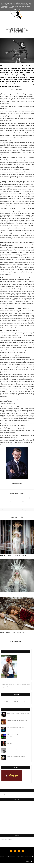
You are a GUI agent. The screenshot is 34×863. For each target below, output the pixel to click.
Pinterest (26, 498)
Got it (20, 9)
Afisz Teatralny (3, 794)
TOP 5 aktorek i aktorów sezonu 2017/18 (16, 727)
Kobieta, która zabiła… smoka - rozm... (13, 632)
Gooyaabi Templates (26, 856)
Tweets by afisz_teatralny (6, 839)
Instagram (16, 700)
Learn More (15, 9)
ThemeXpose (13, 856)
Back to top (30, 861)
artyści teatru (17, 501)
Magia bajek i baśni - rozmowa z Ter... (13, 594)
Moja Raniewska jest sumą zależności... (13, 555)
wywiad (22, 501)
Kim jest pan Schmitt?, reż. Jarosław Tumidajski (17, 720)
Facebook (8, 498)
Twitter (18, 498)
